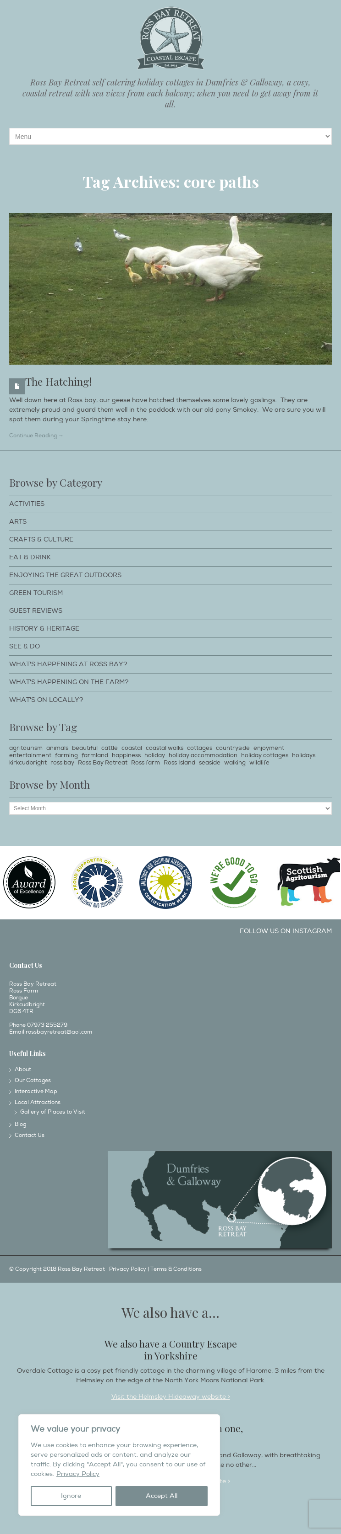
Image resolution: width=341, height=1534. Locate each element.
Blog (20, 1124)
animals (57, 748)
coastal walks (164, 748)
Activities (26, 504)
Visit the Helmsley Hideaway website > (170, 1397)
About (23, 1069)
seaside (209, 762)
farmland (95, 755)
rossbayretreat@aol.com (59, 1032)
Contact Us (29, 1135)
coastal (131, 748)
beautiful (85, 748)
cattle (109, 748)
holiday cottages (264, 755)
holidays (303, 755)
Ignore (71, 1496)
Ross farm (145, 762)
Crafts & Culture (41, 539)
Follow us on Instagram (286, 931)
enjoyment (268, 748)
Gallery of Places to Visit (52, 1112)
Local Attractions (37, 1102)
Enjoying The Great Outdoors (65, 575)
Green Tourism (36, 593)
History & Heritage (44, 628)
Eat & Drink (30, 557)
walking (235, 762)
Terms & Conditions (176, 1269)
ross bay (62, 762)
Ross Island (179, 762)
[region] (119, 1465)
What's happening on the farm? (69, 682)
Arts (18, 521)
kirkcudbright (28, 762)
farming (66, 755)
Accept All (161, 1496)
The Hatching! (58, 381)
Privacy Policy (77, 1474)
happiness (126, 755)
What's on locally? (46, 700)
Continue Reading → (36, 435)
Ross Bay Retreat (102, 762)
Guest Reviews (35, 611)
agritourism (26, 748)
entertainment (30, 755)
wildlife (259, 762)
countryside (233, 748)
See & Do (24, 646)
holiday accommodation (203, 755)
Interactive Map (36, 1091)
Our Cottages (33, 1080)
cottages (199, 748)
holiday (154, 755)
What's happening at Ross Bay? (68, 664)
